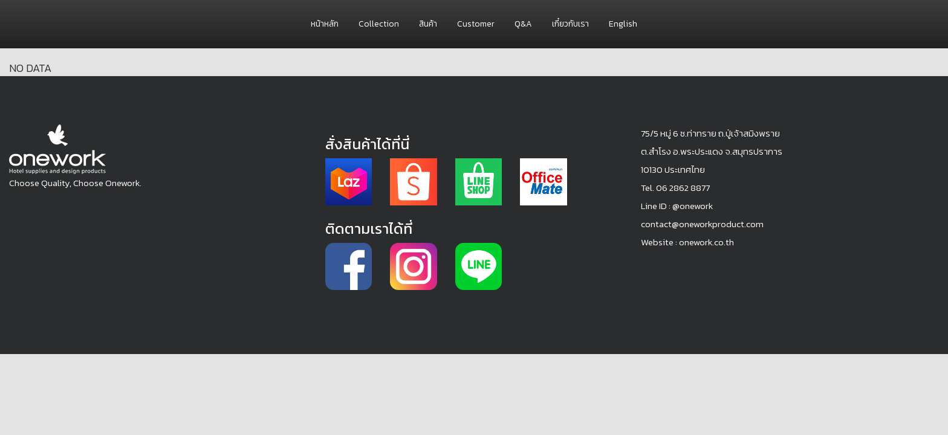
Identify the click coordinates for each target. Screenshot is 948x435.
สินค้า (428, 24)
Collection (379, 24)
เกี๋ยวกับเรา (570, 24)
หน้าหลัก (325, 24)
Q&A (523, 24)
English (623, 24)
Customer (476, 24)
